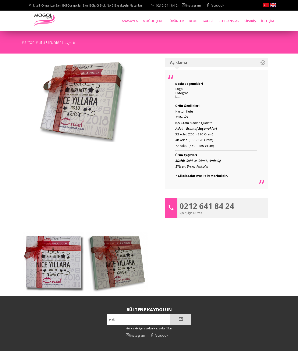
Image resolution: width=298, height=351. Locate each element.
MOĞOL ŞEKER (153, 21)
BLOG (193, 21)
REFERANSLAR (229, 22)
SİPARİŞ (250, 22)
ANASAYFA (130, 21)
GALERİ (208, 21)
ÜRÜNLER (177, 21)
